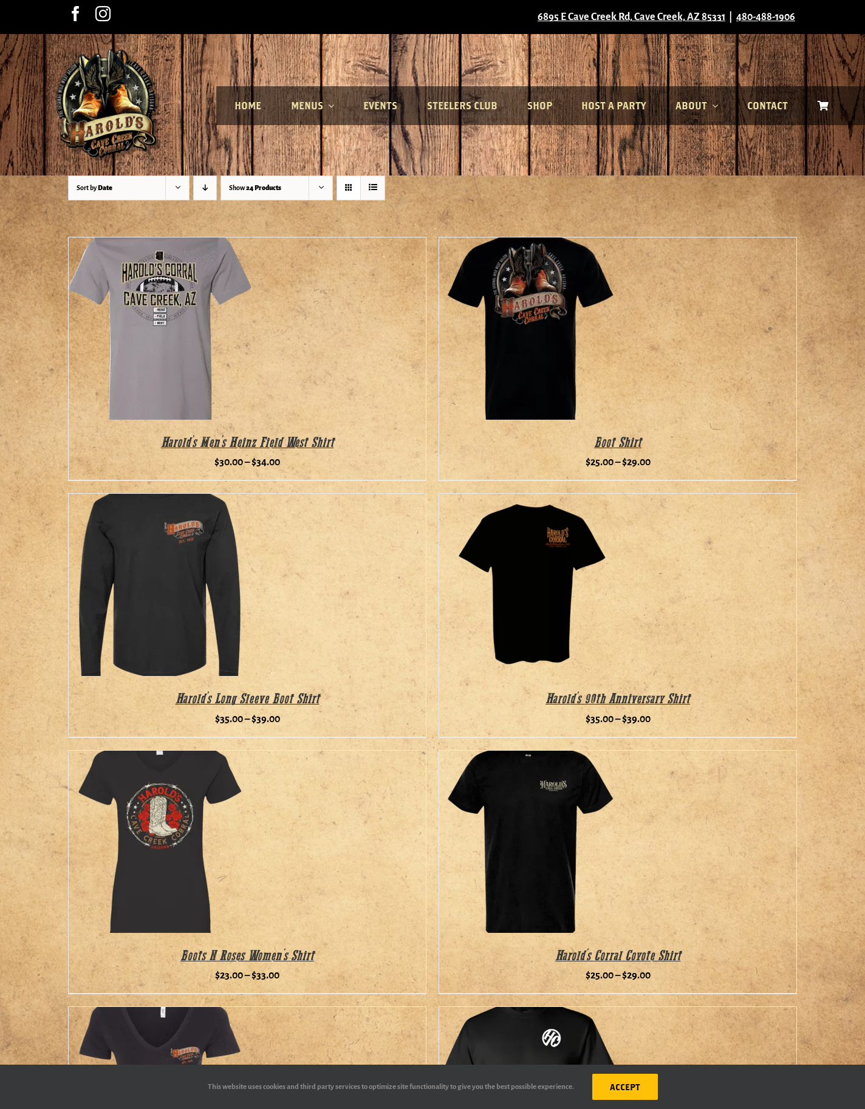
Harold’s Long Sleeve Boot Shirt (248, 699)
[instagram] (103, 13)
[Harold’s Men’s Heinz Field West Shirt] (160, 245)
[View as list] (373, 188)
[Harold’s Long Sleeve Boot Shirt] (160, 501)
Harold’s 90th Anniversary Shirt (617, 699)
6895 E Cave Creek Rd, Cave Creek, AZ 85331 (631, 17)
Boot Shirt (617, 443)
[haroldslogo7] (108, 53)
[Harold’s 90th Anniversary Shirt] (530, 501)
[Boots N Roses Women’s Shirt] (160, 758)
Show (255, 187)
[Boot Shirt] (530, 245)
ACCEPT (625, 1087)
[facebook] (75, 13)
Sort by (94, 187)
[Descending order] (205, 188)
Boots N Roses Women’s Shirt (247, 956)
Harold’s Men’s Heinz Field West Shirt (247, 443)
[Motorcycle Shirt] (530, 1014)
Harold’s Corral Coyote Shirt (618, 956)
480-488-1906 (765, 17)
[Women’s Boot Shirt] (160, 1014)
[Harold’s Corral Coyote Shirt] (530, 758)
